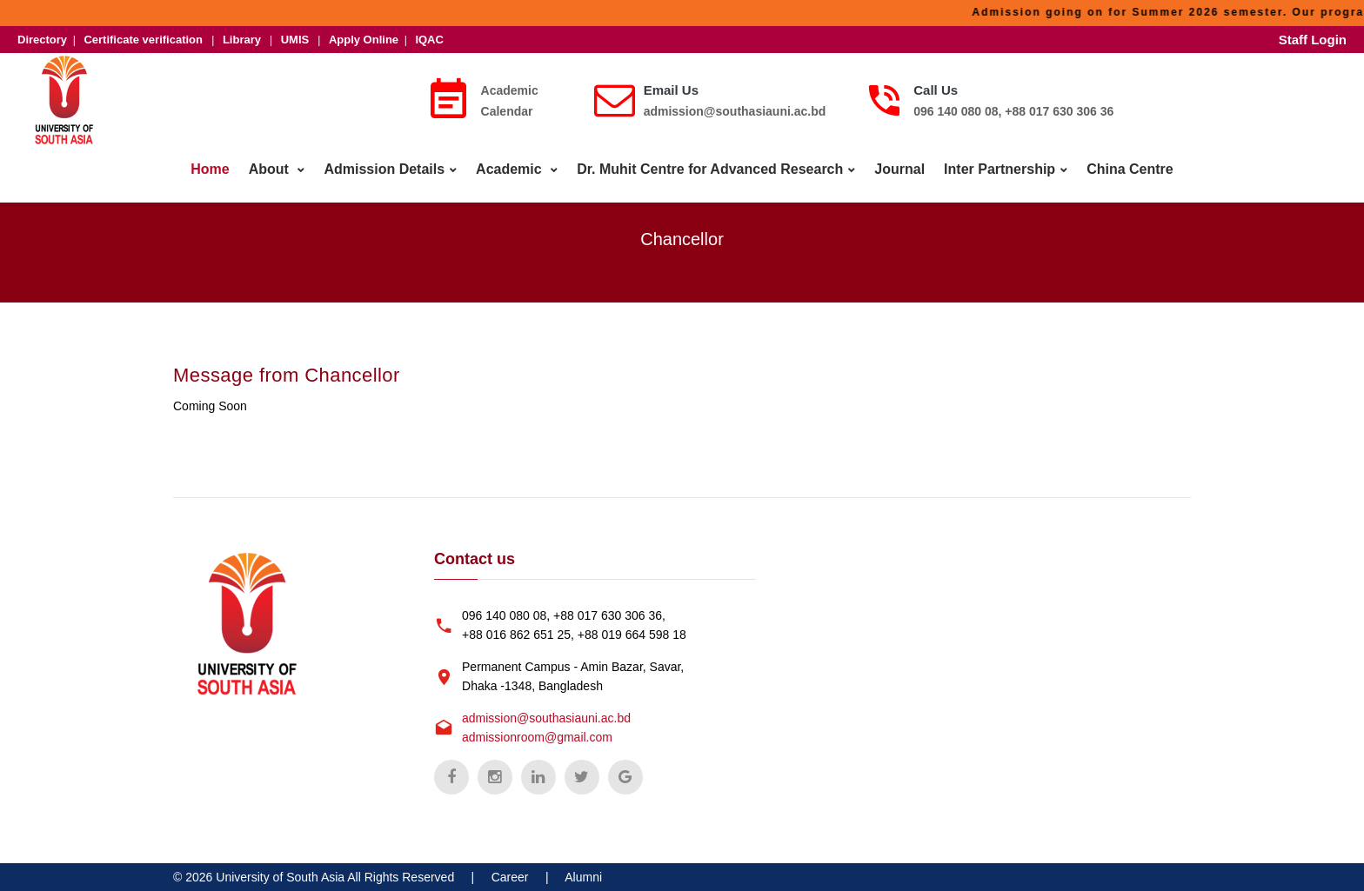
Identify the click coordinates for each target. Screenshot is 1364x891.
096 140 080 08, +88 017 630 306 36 (1013, 111)
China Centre (1130, 169)
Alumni (583, 877)
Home (210, 169)
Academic (510, 169)
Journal (899, 169)
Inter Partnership (999, 169)
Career (510, 877)
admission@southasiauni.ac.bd (735, 111)
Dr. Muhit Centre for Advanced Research (710, 169)
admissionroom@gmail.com (537, 737)
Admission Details (384, 169)
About (271, 169)
